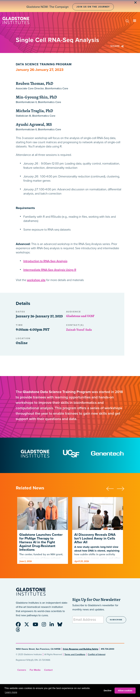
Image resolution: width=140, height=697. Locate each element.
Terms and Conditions (74, 654)
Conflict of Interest (96, 654)
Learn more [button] (11, 692)
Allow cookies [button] (125, 690)
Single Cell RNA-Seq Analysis (29, 427)
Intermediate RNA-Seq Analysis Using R (49, 270)
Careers (21, 669)
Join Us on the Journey (93, 7)
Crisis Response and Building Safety (80, 649)
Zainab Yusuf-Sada (79, 329)
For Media (35, 669)
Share (117, 46)
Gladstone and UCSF (80, 315)
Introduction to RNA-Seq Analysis (45, 261)
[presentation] (111, 488)
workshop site (36, 280)
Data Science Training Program (44, 64)
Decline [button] (107, 690)
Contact (48, 669)
